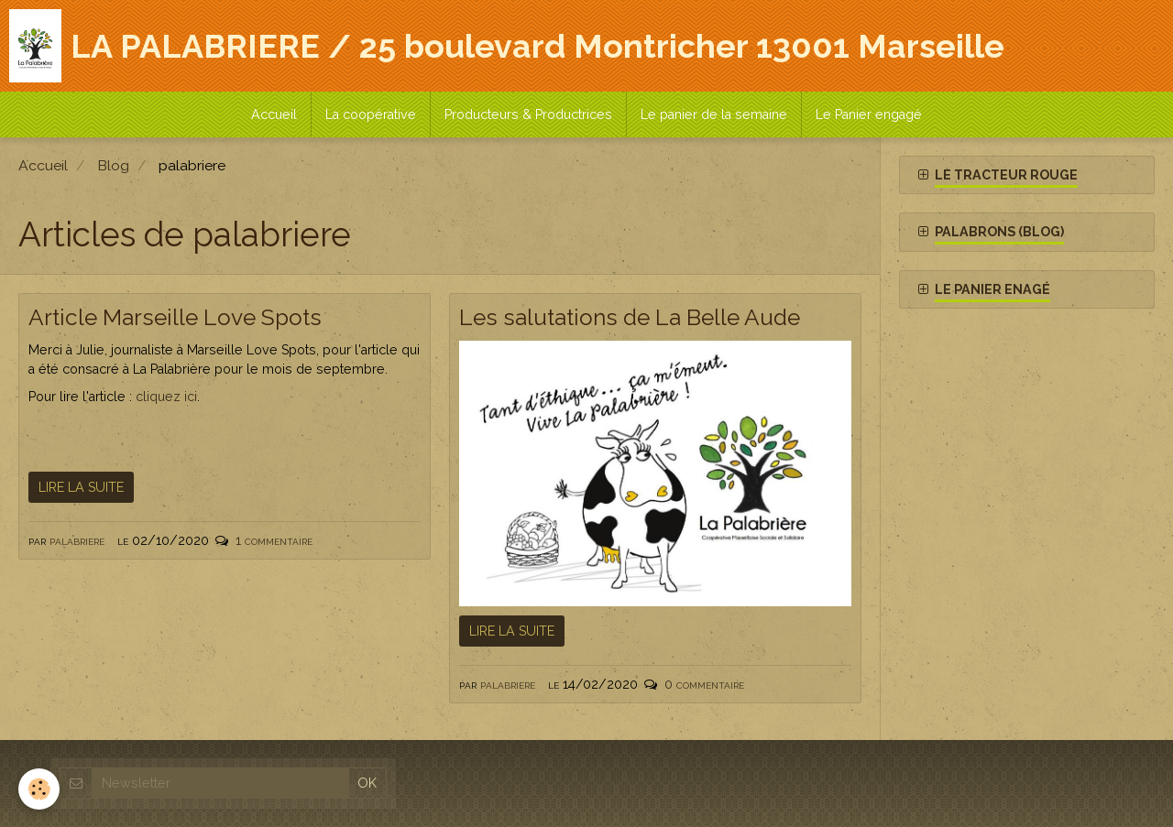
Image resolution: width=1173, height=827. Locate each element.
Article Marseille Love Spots (175, 317)
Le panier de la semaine (714, 114)
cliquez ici (166, 396)
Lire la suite (81, 487)
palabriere (76, 540)
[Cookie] (39, 789)
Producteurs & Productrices (528, 114)
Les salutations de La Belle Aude (629, 317)
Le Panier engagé (869, 114)
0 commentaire (704, 684)
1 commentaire (274, 540)
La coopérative (370, 114)
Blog (113, 165)
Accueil (274, 114)
